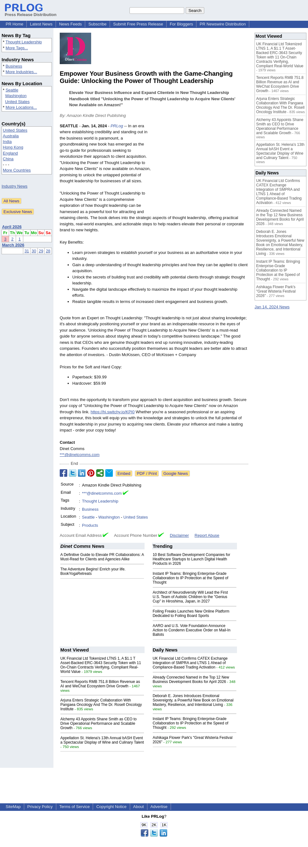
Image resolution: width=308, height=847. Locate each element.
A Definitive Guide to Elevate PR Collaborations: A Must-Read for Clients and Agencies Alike (102, 557)
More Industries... (21, 71)
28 (48, 251)
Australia (11, 136)
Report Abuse (207, 535)
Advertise (159, 806)
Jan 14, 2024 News (272, 307)
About (138, 806)
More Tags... (17, 48)
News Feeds (70, 24)
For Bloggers (181, 24)
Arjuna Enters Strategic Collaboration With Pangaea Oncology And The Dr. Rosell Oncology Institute (101, 704)
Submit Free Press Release (138, 24)
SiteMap (13, 806)
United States (17, 101)
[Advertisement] (201, 169)
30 (34, 251)
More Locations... (21, 107)
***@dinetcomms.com (80, 454)
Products (90, 525)
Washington (15, 95)
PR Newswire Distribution (223, 24)
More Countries (17, 170)
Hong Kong (13, 147)
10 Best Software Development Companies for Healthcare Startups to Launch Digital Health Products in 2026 (191, 559)
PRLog (117, 126)
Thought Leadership (23, 42)
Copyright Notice (111, 806)
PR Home (14, 24)
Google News (175, 473)
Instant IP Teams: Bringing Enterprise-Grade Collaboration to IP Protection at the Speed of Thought (190, 578)
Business (14, 66)
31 (27, 251)
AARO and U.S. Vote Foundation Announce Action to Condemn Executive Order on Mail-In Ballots (191, 630)
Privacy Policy (40, 806)
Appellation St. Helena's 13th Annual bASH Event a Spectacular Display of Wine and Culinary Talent (102, 740)
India (7, 141)
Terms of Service (74, 806)
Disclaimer (179, 535)
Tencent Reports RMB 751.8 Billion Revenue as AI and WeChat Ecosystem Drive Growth (100, 683)
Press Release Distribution (31, 12)
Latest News (41, 24)
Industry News (14, 186)
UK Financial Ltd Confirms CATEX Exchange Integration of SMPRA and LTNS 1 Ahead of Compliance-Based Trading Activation (190, 662)
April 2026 (12, 226)
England (10, 153)
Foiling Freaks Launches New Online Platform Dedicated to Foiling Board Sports (191, 613)
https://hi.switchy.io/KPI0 (113, 412)
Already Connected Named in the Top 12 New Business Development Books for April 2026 (191, 679)
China (8, 159)
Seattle (12, 90)
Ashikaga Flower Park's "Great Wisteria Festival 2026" (276, 291)
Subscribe (97, 24)
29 (41, 251)
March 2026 (13, 245)
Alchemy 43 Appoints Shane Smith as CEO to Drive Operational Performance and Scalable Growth (98, 723)
